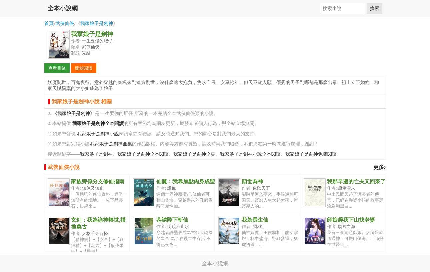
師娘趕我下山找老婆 (351, 220)
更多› (379, 167)
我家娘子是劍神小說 (98, 133)
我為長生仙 (255, 220)
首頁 (49, 23)
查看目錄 (57, 68)
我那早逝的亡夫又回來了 (356, 181)
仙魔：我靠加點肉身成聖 (185, 181)
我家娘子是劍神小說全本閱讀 (250, 154)
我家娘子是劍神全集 (111, 143)
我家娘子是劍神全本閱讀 (143, 154)
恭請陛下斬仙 (172, 220)
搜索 (374, 8)
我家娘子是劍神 (96, 23)
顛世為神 (252, 181)
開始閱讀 (83, 68)
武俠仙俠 (64, 23)
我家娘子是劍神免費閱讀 (311, 154)
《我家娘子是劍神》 (74, 113)
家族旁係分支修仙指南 (97, 181)
